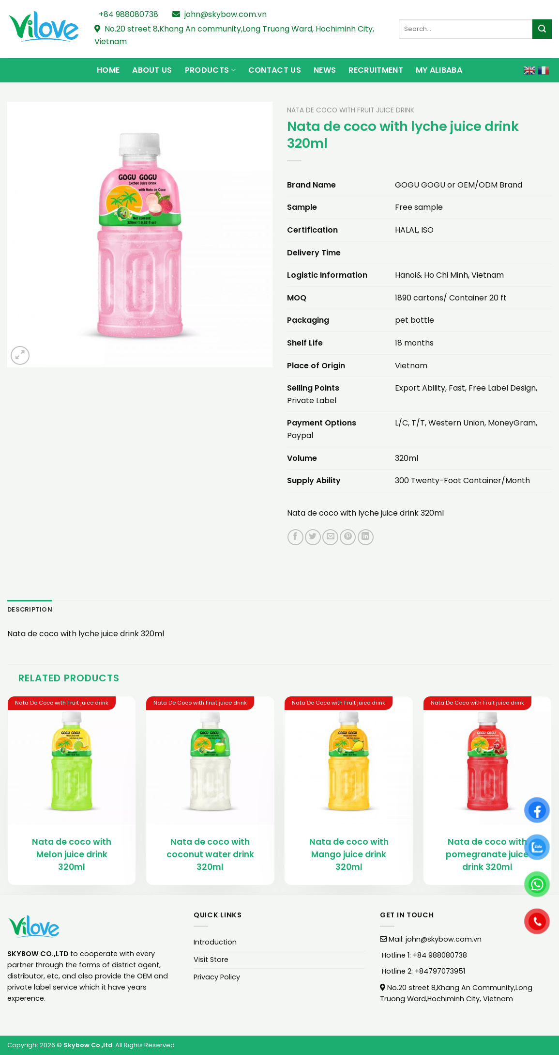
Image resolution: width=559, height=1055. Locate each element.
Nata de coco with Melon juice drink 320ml (71, 854)
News (325, 70)
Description (29, 609)
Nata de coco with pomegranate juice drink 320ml (487, 854)
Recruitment (375, 70)
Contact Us (274, 70)
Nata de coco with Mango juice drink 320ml (349, 854)
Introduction (215, 942)
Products (210, 70)
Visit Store (211, 959)
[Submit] (542, 29)
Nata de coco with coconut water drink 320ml (210, 854)
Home (108, 70)
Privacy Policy (217, 977)
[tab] (29, 609)
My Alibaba (439, 70)
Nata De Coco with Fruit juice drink (350, 110)
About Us (152, 70)
